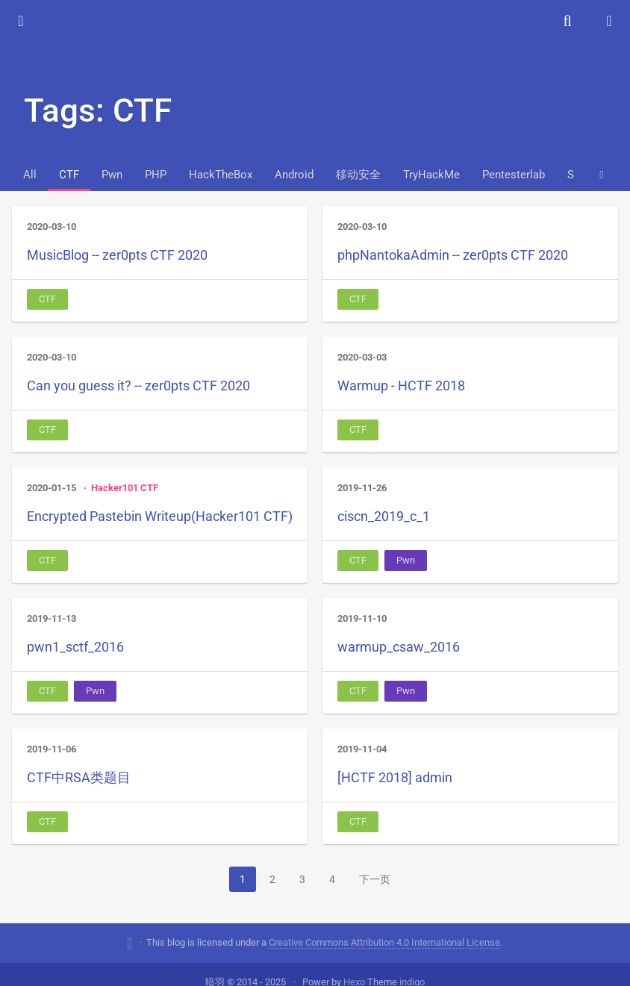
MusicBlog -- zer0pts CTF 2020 (117, 255)
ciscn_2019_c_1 (383, 516)
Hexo (354, 965)
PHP (155, 174)
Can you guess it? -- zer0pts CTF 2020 (138, 385)
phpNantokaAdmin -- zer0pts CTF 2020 (452, 255)
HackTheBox (220, 174)
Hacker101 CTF (124, 487)
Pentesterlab (513, 174)
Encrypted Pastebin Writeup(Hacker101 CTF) (160, 516)
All (30, 174)
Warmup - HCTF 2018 (401, 385)
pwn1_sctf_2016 (75, 647)
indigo (412, 965)
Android (294, 174)
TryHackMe (431, 174)
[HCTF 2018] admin (394, 777)
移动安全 (358, 174)
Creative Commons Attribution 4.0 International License (384, 926)
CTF (69, 174)
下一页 (374, 879)
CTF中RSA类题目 (79, 777)
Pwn (112, 174)
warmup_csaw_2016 (398, 647)
